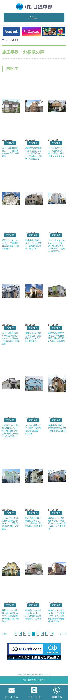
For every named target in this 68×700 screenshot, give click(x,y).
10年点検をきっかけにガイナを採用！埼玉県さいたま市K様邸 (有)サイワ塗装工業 (56, 245)
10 (51, 634)
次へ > (63, 634)
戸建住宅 (10, 142)
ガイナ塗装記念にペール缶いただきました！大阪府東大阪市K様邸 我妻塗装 (10, 338)
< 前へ (5, 634)
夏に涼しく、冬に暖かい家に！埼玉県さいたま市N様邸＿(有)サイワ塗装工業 (57, 523)
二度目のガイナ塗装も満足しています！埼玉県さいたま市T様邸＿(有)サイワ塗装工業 (10, 430)
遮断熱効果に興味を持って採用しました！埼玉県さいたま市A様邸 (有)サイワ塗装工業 (33, 153)
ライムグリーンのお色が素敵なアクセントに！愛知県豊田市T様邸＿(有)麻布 (10, 523)
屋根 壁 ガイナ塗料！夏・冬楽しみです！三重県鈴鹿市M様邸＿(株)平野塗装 (10, 615)
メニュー (34, 17)
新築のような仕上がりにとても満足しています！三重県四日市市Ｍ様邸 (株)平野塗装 (57, 615)
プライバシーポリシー (27, 674)
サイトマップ (45, 674)
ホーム (5, 40)
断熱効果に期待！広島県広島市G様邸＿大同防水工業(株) (57, 428)
